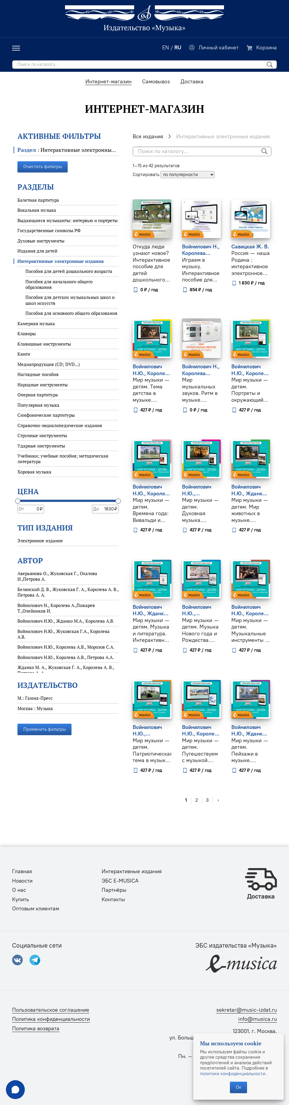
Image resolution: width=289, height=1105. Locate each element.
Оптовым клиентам (35, 908)
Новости (22, 881)
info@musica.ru (257, 1019)
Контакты (113, 899)
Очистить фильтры (42, 166)
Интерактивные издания (132, 871)
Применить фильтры (44, 729)
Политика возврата (35, 1028)
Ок (238, 1087)
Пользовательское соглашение (50, 1010)
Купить (20, 899)
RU (177, 47)
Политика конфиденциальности (51, 1019)
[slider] (17, 501)
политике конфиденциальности (232, 1073)
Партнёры (114, 890)
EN (165, 47)
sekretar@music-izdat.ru (246, 1010)
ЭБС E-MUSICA (120, 881)
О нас (19, 890)
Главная (22, 871)
